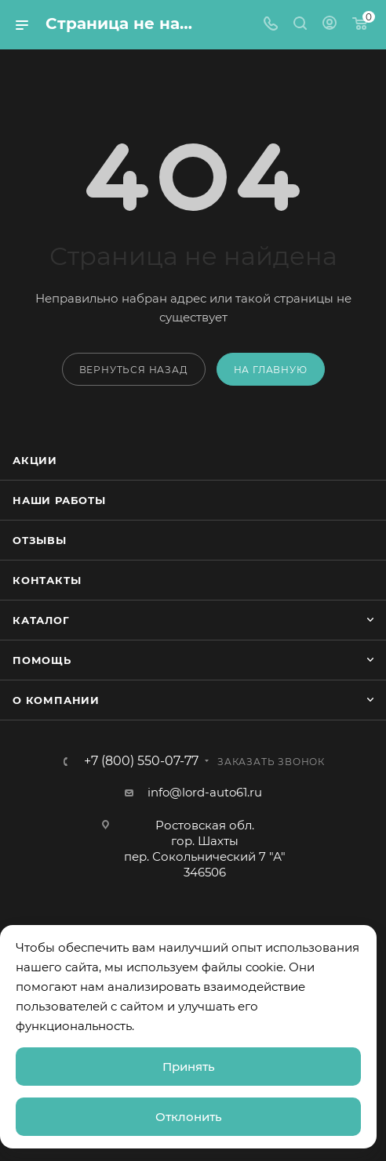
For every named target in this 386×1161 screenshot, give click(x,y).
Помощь (42, 660)
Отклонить (188, 1116)
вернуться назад (133, 370)
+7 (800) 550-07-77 (141, 761)
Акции (35, 460)
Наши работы (59, 500)
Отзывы (40, 540)
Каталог (41, 620)
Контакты (47, 580)
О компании (56, 700)
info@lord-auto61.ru (204, 792)
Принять (188, 1066)
